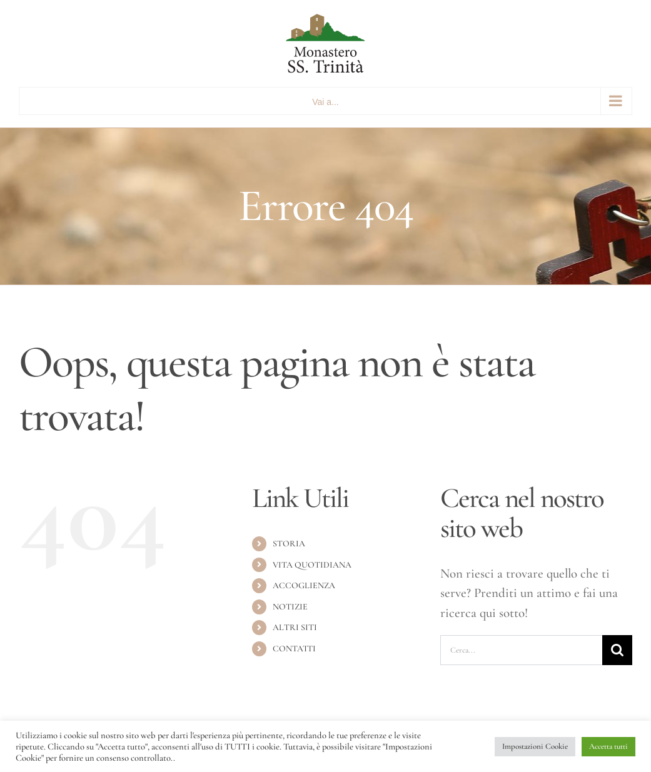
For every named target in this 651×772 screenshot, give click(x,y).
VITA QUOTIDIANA (312, 564)
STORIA (289, 543)
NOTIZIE (290, 606)
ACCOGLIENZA (304, 585)
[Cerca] (617, 650)
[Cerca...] (521, 650)
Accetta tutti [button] (608, 746)
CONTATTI (294, 648)
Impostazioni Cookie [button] (535, 746)
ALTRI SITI (295, 627)
